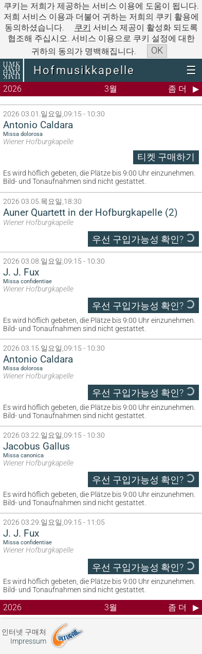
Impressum (28, 641)
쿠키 (83, 27)
